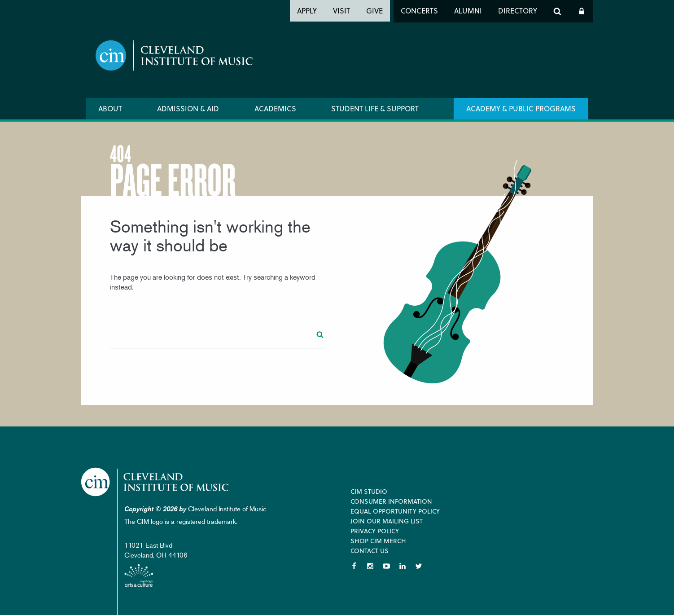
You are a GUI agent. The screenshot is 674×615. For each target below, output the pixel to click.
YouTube (386, 566)
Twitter (418, 566)
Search (557, 11)
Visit (341, 10)
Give (374, 10)
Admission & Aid (188, 108)
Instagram (370, 566)
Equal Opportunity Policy (395, 511)
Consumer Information (391, 501)
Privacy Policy (374, 531)
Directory (517, 10)
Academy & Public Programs (521, 108)
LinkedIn (402, 566)
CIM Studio (368, 491)
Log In (582, 11)
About (110, 108)
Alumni (468, 10)
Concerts (419, 10)
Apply (307, 10)
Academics (275, 108)
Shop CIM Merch (378, 540)
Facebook (354, 566)
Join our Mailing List (386, 521)
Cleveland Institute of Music (155, 481)
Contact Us (369, 550)
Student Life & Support (375, 108)
